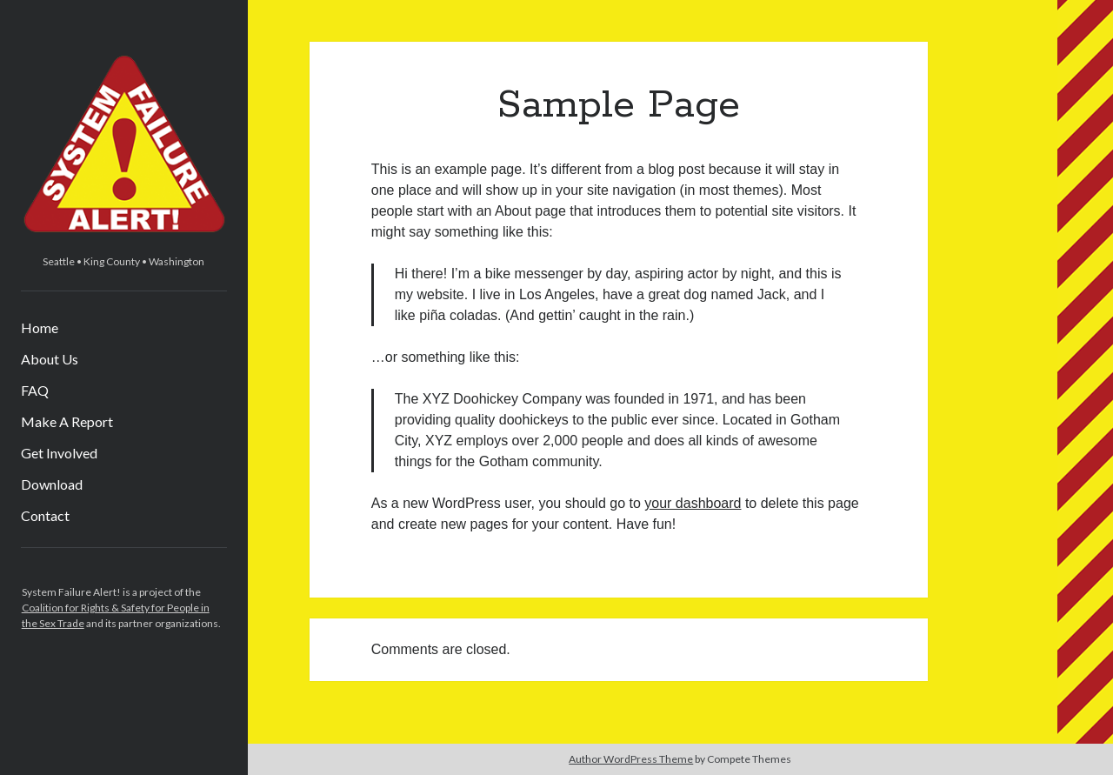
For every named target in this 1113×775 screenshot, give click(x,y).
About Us (49, 359)
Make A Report (67, 421)
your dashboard (692, 503)
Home (39, 327)
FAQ (35, 390)
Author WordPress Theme (631, 758)
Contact (45, 515)
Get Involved (59, 452)
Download (52, 484)
